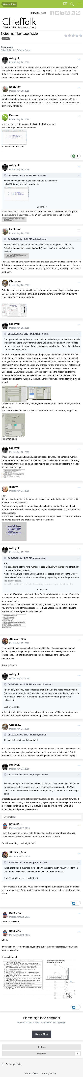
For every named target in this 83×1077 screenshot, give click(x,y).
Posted (19, 62)
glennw (13, 486)
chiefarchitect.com (38, 13)
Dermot (14, 115)
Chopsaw (15, 281)
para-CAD (15, 824)
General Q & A (24, 50)
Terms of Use (31, 1073)
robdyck (8, 47)
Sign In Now (41, 1034)
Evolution (15, 86)
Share (41, 1047)
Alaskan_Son (17, 639)
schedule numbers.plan (13, 146)
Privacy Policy (48, 1073)
